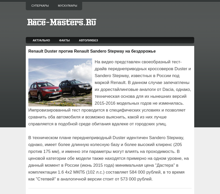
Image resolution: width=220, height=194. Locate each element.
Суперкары (40, 5)
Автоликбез (88, 40)
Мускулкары (67, 5)
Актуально (41, 40)
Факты (64, 40)
